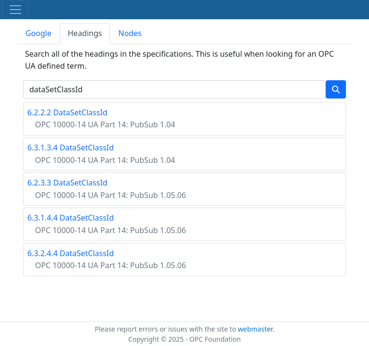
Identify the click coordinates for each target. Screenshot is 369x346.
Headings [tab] (85, 33)
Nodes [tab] (129, 33)
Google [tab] (38, 33)
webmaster (255, 329)
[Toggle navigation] (15, 9)
